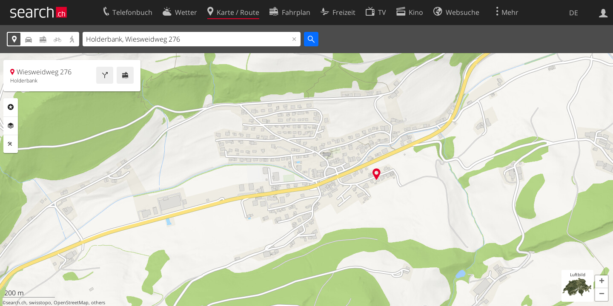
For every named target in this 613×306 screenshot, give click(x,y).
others (98, 303)
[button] (601, 281)
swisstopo (40, 303)
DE (573, 12)
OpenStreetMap (71, 303)
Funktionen (10, 144)
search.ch (16, 303)
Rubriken (10, 107)
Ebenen (10, 126)
